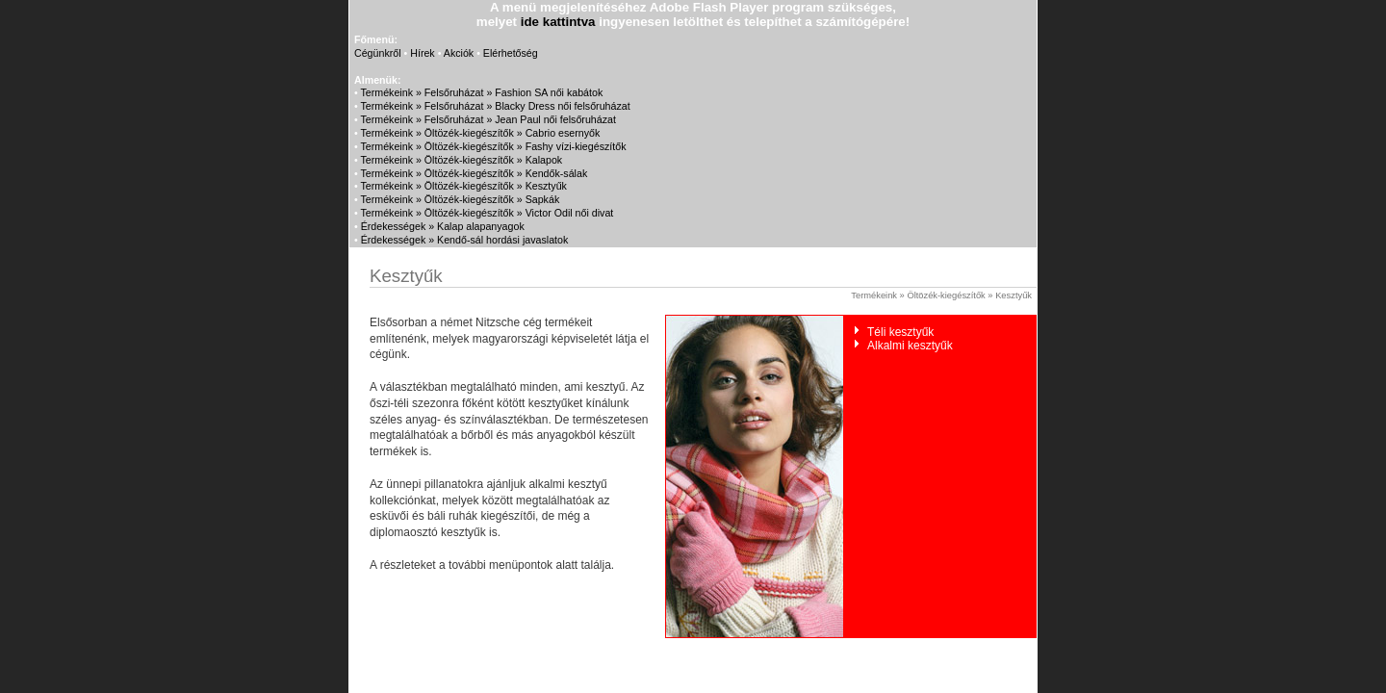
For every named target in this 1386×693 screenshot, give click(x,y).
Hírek (422, 53)
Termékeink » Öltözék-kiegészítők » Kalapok (462, 160)
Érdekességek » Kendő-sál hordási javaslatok (465, 239)
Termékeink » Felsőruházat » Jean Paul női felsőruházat (488, 119)
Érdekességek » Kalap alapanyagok (443, 226)
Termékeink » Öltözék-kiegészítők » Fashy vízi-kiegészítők (494, 146)
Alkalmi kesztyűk (910, 345)
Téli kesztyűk (900, 332)
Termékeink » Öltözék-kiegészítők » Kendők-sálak (474, 173)
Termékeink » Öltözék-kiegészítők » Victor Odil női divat (487, 212)
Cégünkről (377, 53)
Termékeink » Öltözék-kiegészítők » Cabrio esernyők (481, 133)
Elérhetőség (510, 53)
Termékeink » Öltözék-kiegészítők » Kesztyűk (464, 186)
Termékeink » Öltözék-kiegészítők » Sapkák (460, 199)
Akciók (459, 53)
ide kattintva (558, 21)
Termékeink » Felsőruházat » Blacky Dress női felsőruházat (495, 106)
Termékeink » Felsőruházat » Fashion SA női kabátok (482, 92)
